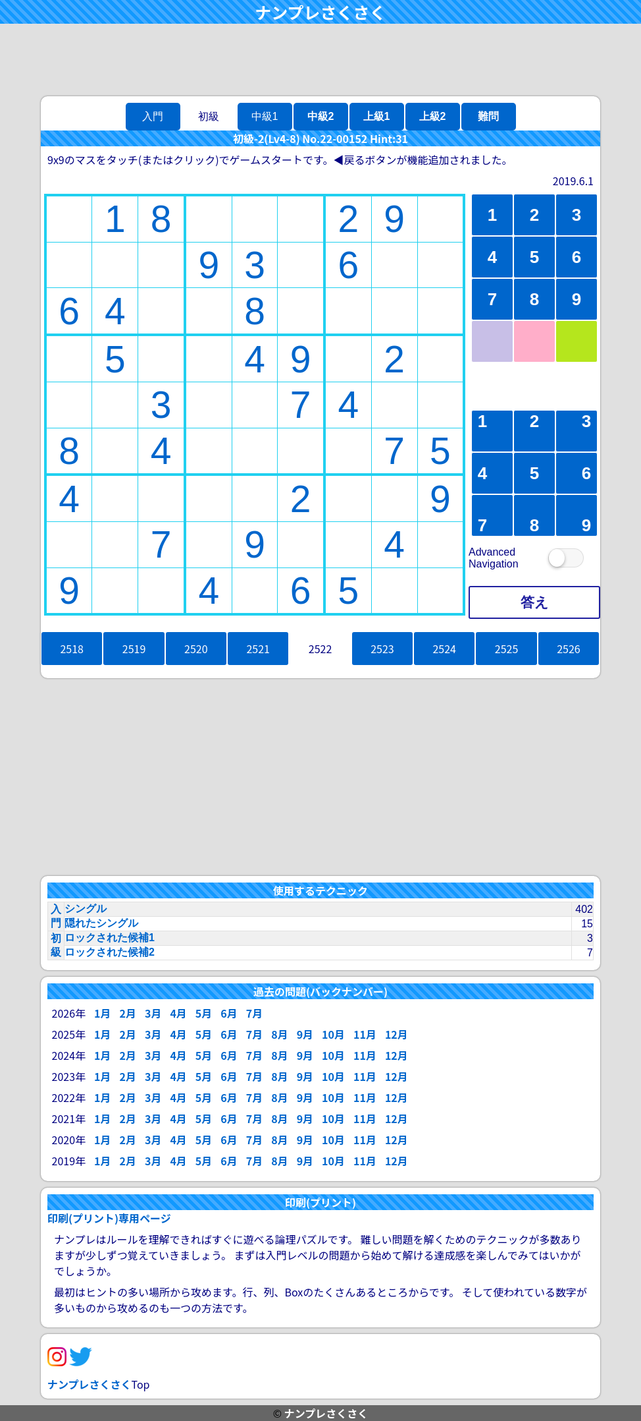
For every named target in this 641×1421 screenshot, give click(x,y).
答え (535, 602)
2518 (72, 648)
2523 (382, 648)
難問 (488, 116)
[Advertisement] (320, 60)
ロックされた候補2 (109, 952)
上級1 (376, 116)
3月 (153, 1013)
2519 (134, 648)
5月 (203, 1013)
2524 (444, 648)
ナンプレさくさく (320, 12)
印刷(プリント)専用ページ (109, 1218)
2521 (258, 648)
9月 (305, 1034)
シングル (85, 908)
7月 (254, 1013)
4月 (178, 1013)
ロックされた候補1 (109, 937)
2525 (507, 648)
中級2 (320, 116)
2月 (127, 1013)
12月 (396, 1034)
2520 (196, 648)
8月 (279, 1034)
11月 (364, 1034)
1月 (102, 1013)
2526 (568, 648)
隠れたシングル (101, 923)
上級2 (432, 116)
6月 (228, 1013)
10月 (333, 1034)
